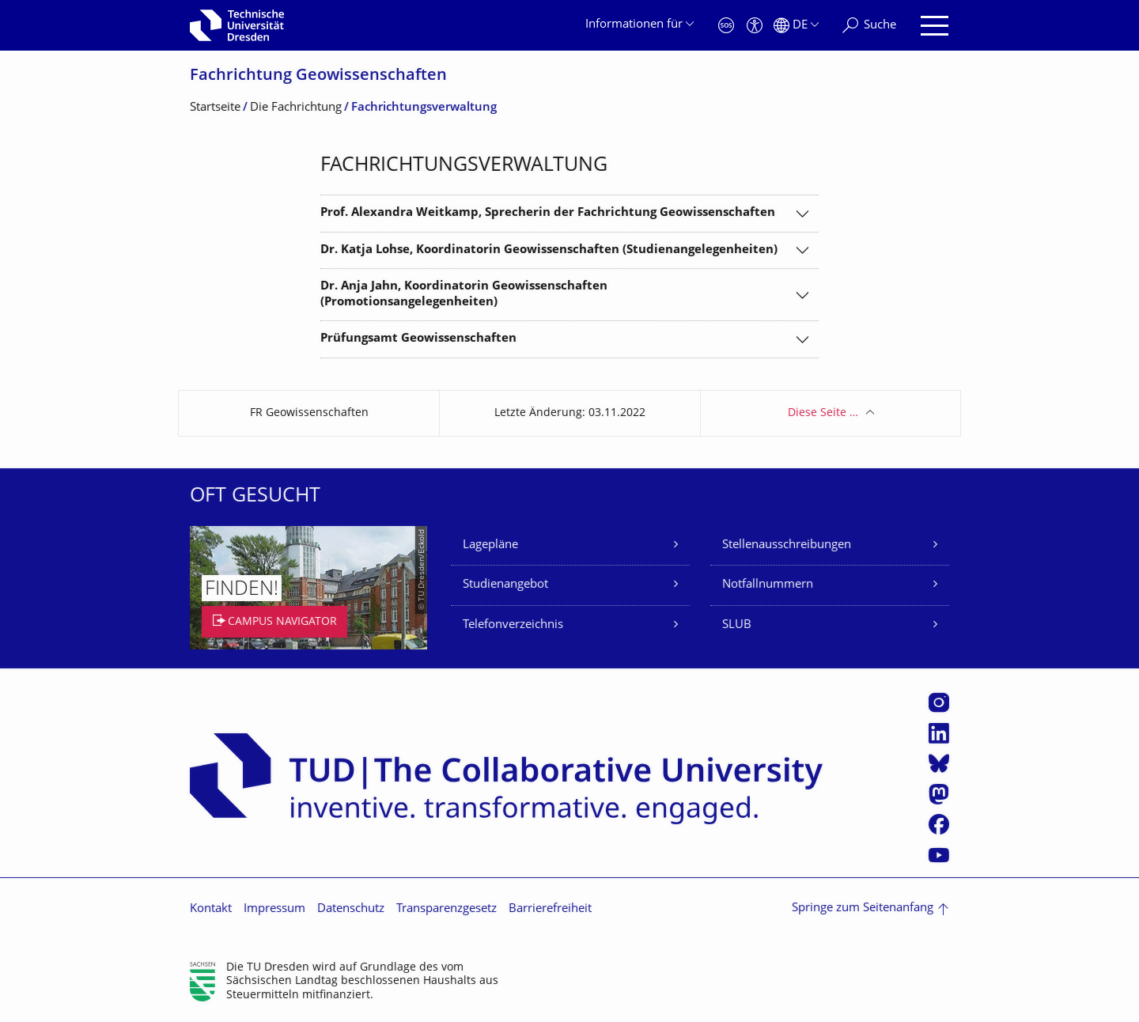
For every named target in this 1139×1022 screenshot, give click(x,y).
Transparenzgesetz (446, 909)
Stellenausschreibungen (786, 545)
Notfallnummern (767, 585)
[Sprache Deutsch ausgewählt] (796, 26)
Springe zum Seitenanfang (862, 908)
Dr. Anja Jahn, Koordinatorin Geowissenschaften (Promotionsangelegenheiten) (463, 294)
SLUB (736, 625)
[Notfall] (726, 25)
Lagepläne (490, 545)
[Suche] (869, 26)
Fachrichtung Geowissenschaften (318, 76)
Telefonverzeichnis (513, 625)
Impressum (274, 909)
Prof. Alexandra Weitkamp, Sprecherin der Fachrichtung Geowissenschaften (547, 213)
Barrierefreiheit (550, 909)
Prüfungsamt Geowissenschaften (418, 339)
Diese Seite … (823, 413)
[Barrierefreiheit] (754, 25)
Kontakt (211, 909)
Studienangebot (505, 585)
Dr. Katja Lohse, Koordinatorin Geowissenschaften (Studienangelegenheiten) (549, 250)
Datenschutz (350, 909)
